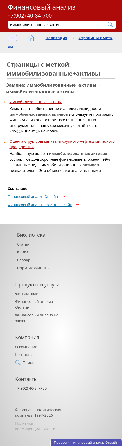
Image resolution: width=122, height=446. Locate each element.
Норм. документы (33, 267)
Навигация (56, 37)
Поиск (28, 362)
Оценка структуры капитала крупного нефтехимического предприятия (62, 144)
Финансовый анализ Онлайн (33, 196)
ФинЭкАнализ (27, 293)
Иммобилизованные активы (36, 101)
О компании (26, 346)
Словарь (25, 259)
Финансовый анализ (41, 7)
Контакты (23, 354)
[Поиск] (58, 25)
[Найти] (110, 24)
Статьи (23, 244)
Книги (22, 251)
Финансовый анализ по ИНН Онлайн (40, 204)
